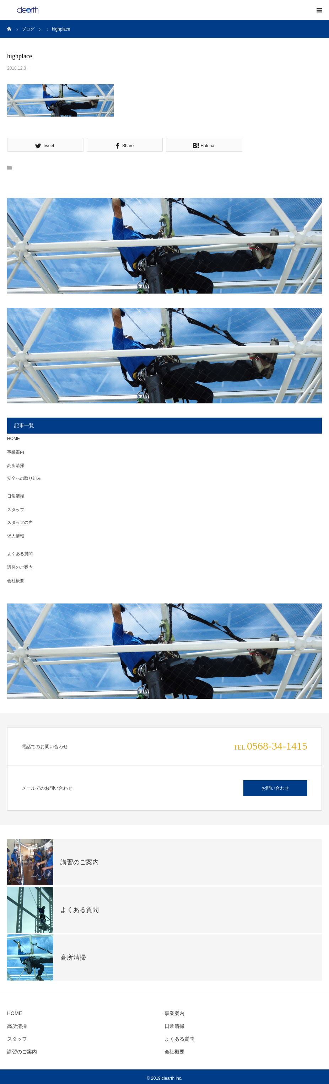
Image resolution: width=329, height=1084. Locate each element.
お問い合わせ (275, 788)
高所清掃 (15, 465)
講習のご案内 (20, 567)
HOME (13, 438)
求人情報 (15, 535)
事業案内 (15, 452)
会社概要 (15, 580)
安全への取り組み (24, 478)
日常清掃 (15, 496)
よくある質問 (20, 553)
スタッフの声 (20, 522)
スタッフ (15, 509)
